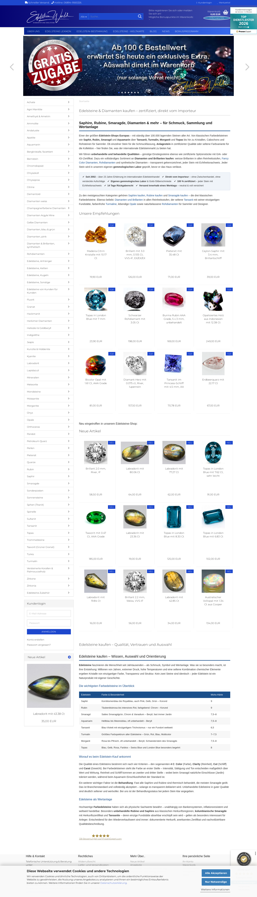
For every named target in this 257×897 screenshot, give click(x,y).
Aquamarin (33, 144)
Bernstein (32, 158)
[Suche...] (83, 16)
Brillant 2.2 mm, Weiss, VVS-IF (135, 599)
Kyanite (31, 356)
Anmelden (49, 631)
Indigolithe (33, 335)
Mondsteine (34, 391)
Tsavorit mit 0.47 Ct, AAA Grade (95, 534)
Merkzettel (223, 2)
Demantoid (33, 194)
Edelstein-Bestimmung (92, 31)
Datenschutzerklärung (113, 882)
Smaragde (33, 483)
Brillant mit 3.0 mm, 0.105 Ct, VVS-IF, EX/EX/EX (135, 254)
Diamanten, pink (37, 236)
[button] (10, 66)
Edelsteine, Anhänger (39, 261)
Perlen (30, 448)
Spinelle (31, 511)
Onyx (30, 412)
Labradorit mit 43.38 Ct (49, 713)
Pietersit (31, 455)
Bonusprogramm (186, 31)
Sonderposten (35, 490)
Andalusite (33, 130)
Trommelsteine (35, 539)
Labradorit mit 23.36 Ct (135, 534)
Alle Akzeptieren (216, 873)
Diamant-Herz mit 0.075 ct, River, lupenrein (135, 383)
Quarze (31, 462)
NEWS (166, 31)
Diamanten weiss (37, 201)
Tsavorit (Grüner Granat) (40, 547)
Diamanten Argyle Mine (40, 215)
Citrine (30, 187)
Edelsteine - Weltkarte (128, 31)
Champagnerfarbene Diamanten (46, 208)
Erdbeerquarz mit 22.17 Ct (213, 381)
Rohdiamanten (107, 162)
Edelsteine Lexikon (58, 31)
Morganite (33, 405)
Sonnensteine (35, 497)
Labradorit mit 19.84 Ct (96, 599)
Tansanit (188, 199)
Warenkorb (189, 864)
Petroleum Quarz (37, 441)
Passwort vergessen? (39, 644)
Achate (31, 102)
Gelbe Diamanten (37, 222)
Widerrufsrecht (86, 861)
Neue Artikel (137, 861)
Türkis (30, 554)
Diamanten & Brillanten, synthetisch (41, 245)
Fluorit (30, 299)
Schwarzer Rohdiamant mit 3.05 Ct (135, 319)
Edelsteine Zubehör (38, 592)
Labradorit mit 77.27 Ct (174, 470)
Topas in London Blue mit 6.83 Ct (213, 534)
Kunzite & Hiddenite (38, 349)
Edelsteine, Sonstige (38, 282)
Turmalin (32, 561)
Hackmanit (33, 313)
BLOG (153, 31)
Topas (30, 532)
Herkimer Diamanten (39, 320)
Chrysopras (33, 179)
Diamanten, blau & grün (41, 229)
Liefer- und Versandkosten (93, 864)
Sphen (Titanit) (35, 504)
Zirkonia (31, 585)
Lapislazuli (33, 370)
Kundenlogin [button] (204, 2)
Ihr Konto (188, 861)
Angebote (136, 864)
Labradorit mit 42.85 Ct (174, 599)
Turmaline (111, 204)
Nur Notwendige (216, 881)
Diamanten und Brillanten (129, 199)
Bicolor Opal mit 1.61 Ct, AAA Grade (96, 381)
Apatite (31, 137)
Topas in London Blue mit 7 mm (96, 317)
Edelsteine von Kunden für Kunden (42, 291)
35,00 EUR (48, 721)
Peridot (31, 434)
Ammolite (32, 123)
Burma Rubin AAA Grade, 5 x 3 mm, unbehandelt (174, 319)
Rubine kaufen (155, 195)
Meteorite (32, 384)
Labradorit (33, 363)
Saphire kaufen (136, 195)
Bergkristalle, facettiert (40, 151)
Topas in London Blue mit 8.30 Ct (174, 534)
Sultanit (31, 518)
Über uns (33, 31)
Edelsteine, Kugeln (38, 275)
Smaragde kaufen (178, 195)
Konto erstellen (35, 639)
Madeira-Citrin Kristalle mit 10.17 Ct (96, 254)
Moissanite (33, 398)
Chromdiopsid (35, 165)
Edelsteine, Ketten (37, 268)
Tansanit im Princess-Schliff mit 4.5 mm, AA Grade (174, 383)
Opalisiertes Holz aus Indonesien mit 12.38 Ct (213, 319)
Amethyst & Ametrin (38, 116)
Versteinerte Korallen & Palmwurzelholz (40, 570)
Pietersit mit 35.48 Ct (174, 252)
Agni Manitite (34, 109)
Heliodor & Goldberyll (39, 328)
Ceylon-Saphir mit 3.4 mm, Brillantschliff (213, 254)
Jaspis (30, 342)
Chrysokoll (33, 173)
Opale (133, 204)
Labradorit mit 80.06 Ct (135, 470)
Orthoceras (33, 426)
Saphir (30, 476)
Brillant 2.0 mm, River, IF (96, 470)
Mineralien (33, 377)
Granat (31, 306)
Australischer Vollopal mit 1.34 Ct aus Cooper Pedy (213, 601)
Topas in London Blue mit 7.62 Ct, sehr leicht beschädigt (213, 472)
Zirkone (31, 578)
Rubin (30, 469)
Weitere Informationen (215, 889)
